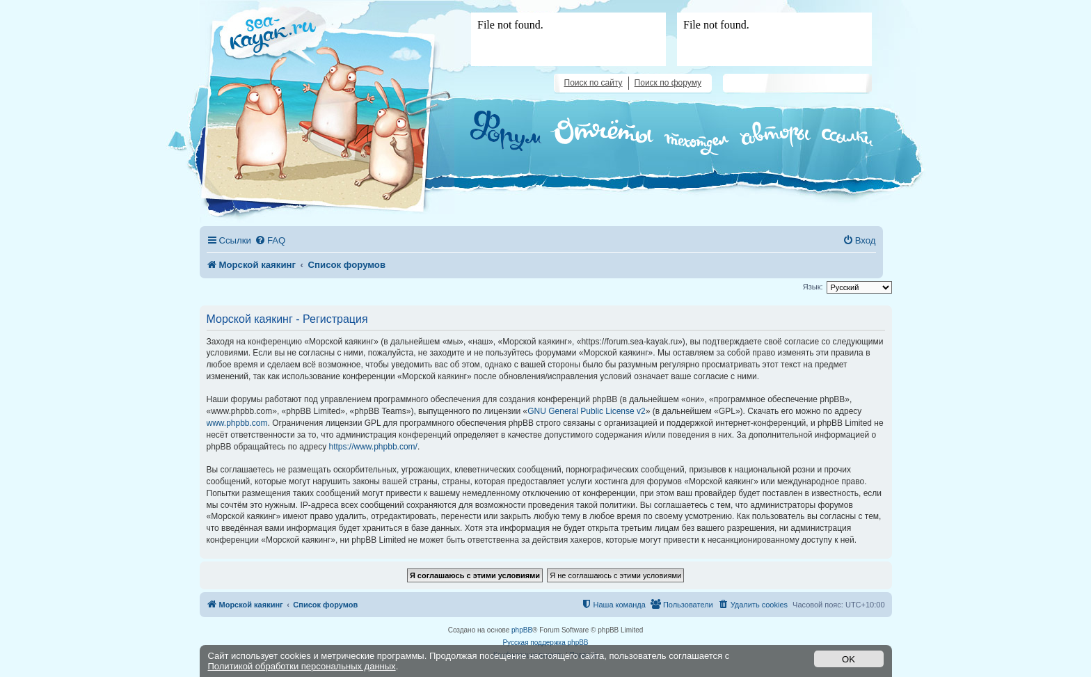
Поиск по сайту (593, 83)
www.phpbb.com (237, 423)
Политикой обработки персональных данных (302, 666)
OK (848, 659)
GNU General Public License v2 (586, 411)
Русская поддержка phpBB (545, 642)
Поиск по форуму (668, 83)
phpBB (521, 630)
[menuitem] (270, 240)
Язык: (813, 286)
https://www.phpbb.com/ (373, 447)
